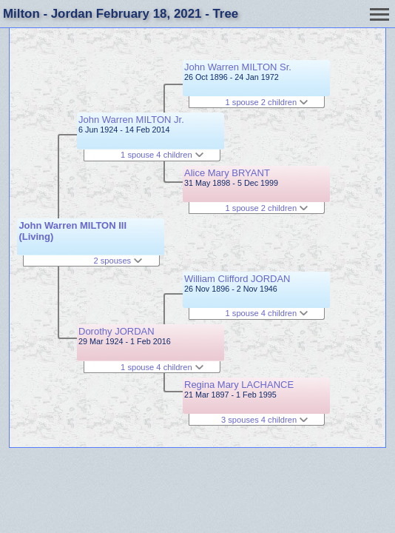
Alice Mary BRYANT (227, 172)
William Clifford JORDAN (237, 278)
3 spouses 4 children (264, 419)
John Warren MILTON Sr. (237, 67)
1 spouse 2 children (267, 102)
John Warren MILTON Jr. (131, 119)
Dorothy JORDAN (116, 331)
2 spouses (117, 260)
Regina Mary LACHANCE (239, 384)
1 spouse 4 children (162, 154)
